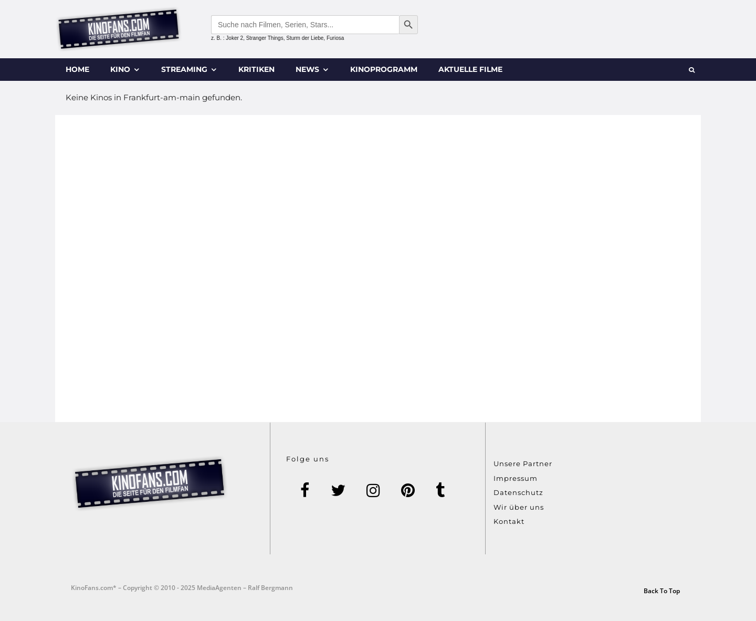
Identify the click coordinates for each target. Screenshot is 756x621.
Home (77, 69)
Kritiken (256, 69)
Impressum (516, 478)
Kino (120, 69)
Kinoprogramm (383, 69)
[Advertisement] (378, 268)
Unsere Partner (523, 463)
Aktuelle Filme (470, 69)
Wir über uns (519, 507)
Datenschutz (518, 492)
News (307, 69)
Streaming (184, 69)
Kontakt (509, 521)
